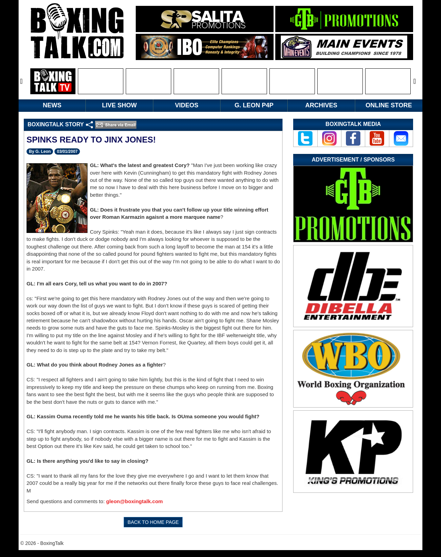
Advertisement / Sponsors (353, 160)
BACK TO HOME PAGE (153, 522)
